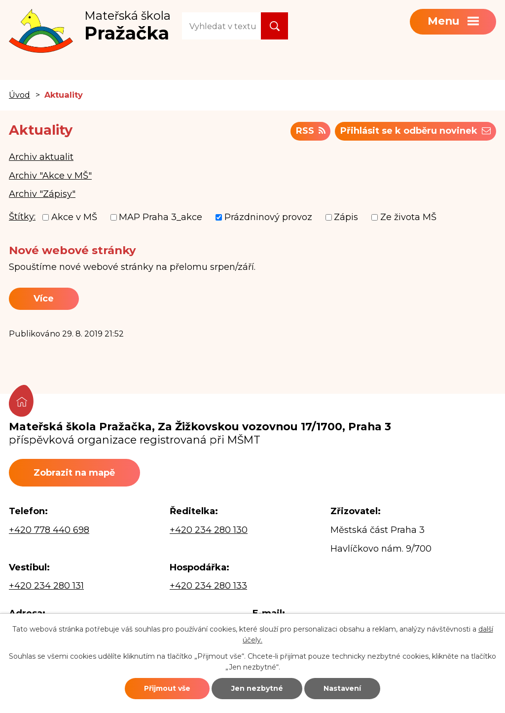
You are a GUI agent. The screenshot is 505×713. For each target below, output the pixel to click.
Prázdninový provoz (268, 217)
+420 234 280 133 (208, 585)
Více (44, 298)
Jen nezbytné (257, 688)
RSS (310, 130)
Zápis (346, 217)
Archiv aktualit (41, 156)
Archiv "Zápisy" (42, 193)
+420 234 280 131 (46, 585)
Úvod (19, 95)
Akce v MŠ (74, 217)
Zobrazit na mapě (74, 472)
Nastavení (342, 688)
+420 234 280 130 (209, 530)
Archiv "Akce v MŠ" (50, 175)
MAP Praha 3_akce (160, 217)
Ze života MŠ (408, 217)
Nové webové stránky (72, 250)
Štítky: (22, 216)
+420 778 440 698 (49, 530)
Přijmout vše (167, 688)
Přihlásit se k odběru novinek (415, 130)
